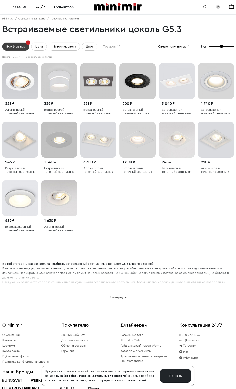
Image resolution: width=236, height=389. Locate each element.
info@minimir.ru (190, 340)
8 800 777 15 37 (190, 335)
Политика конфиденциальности (25, 361)
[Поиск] (204, 6)
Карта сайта (11, 351)
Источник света (64, 46)
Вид (203, 46)
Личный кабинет (73, 335)
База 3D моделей (132, 335)
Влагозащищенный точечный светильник (20, 228)
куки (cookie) (66, 375)
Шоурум (8, 345)
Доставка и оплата (74, 340)
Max (183, 351)
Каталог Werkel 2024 (135, 351)
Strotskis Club (130, 340)
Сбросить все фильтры (39, 57)
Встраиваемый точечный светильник (59, 111)
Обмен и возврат (73, 345)
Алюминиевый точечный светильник (20, 111)
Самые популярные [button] (174, 46)
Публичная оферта (16, 356)
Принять (175, 375)
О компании (11, 335)
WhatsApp (188, 357)
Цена (39, 46)
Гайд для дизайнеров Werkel (141, 345)
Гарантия (67, 351)
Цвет (89, 46)
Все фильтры (17, 45)
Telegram (188, 345)
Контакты (9, 340)
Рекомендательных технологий (103, 375)
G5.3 (16, 57)
